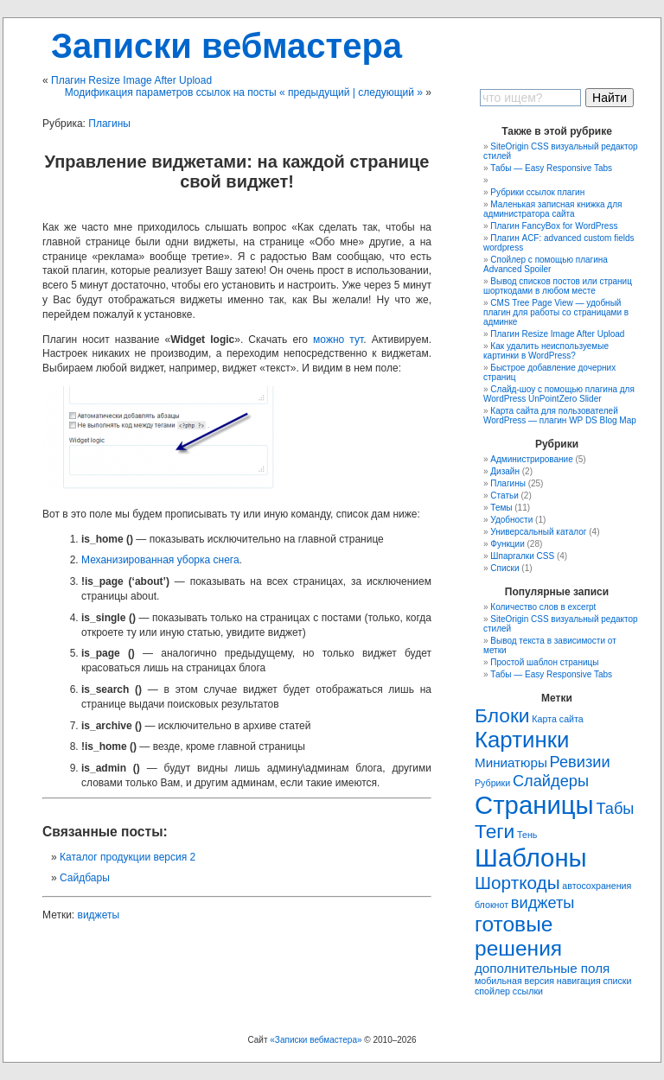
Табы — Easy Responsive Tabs (551, 168)
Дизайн (505, 471)
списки (617, 980)
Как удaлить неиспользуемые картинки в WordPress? (546, 350)
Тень (527, 834)
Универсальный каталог (538, 532)
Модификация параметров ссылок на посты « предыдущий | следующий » (244, 92)
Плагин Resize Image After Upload (131, 80)
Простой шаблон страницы (544, 662)
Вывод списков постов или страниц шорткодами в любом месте (557, 285)
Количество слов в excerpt (543, 607)
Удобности (511, 519)
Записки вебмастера (226, 46)
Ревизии (580, 762)
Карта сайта (557, 719)
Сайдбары (85, 878)
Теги (494, 831)
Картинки (522, 739)
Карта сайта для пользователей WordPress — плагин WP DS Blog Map (559, 415)
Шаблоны (531, 857)
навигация (579, 980)
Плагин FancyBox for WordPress (553, 226)
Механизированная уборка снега (160, 560)
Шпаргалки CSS (522, 556)
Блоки (502, 715)
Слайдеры (551, 781)
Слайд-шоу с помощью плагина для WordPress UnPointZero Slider (559, 393)
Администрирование (531, 459)
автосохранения (596, 885)
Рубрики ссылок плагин (537, 192)
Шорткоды (517, 883)
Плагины (109, 124)
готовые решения (518, 936)
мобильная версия (514, 980)
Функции (507, 544)
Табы (615, 808)
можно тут (338, 340)
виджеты (99, 915)
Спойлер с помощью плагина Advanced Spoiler (545, 264)
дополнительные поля (542, 968)
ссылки (528, 991)
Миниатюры (511, 762)
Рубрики (492, 783)
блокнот (491, 904)
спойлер (492, 991)
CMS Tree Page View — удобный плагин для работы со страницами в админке (556, 312)
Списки (504, 568)
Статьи (504, 495)
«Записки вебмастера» (315, 1040)
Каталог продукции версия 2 (127, 857)
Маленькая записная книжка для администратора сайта (552, 209)
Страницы (534, 805)
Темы (501, 507)
